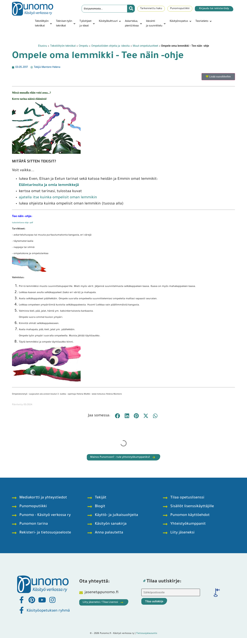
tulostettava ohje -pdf (22, 223)
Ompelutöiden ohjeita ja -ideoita (110, 45)
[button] (43, 23)
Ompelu (83, 45)
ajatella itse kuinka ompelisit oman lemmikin (58, 198)
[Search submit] (131, 9)
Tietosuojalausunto (146, 633)
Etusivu (42, 45)
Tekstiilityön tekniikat (63, 45)
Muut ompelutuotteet (145, 45)
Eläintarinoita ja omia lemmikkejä (49, 185)
